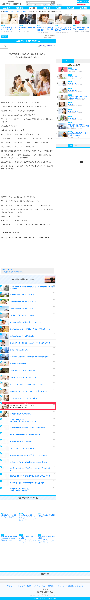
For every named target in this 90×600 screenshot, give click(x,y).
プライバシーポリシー (40, 586)
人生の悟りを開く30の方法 (20, 11)
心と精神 (6, 11)
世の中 (30, 4)
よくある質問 (21, 586)
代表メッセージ (11, 586)
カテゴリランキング (68, 61)
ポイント (38, 4)
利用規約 (29, 586)
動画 (71, 145)
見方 (60, 4)
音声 (76, 145)
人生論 (11, 11)
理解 (46, 4)
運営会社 (71, 586)
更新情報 (51, 586)
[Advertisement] (27, 183)
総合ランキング (79, 61)
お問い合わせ (79, 586)
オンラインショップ (61, 586)
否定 (53, 4)
